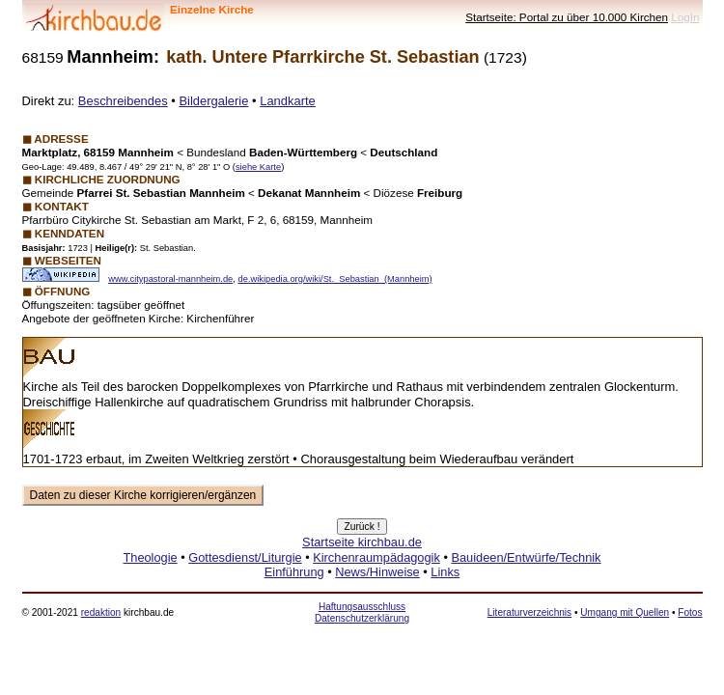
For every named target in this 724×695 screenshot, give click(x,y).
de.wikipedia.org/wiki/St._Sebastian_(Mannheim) (335, 279)
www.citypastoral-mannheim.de (170, 279)
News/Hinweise (377, 572)
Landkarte (288, 101)
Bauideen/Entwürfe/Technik (525, 557)
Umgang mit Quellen (624, 612)
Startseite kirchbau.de (362, 542)
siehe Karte (258, 167)
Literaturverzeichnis (529, 612)
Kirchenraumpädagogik (376, 557)
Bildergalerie (213, 101)
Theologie (150, 557)
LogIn (685, 17)
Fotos (690, 612)
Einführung (294, 572)
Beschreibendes (123, 101)
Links (445, 572)
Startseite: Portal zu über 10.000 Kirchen (566, 17)
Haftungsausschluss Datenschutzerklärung (362, 612)
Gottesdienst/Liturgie (244, 557)
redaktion (101, 612)
